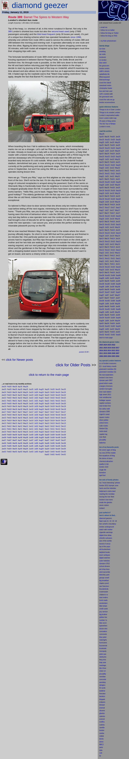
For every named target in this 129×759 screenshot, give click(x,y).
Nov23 (58, 395)
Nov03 (58, 452)
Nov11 (58, 429)
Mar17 (15, 412)
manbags (102, 665)
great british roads (105, 383)
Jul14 (36, 420)
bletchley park (104, 575)
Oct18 (52, 409)
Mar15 (15, 418)
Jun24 (31, 392)
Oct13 (52, 423)
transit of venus (104, 544)
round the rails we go (107, 100)
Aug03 (41, 452)
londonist (102, 57)
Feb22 (9, 398)
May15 (25, 418)
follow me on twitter (108, 30)
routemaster (103, 592)
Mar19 (15, 406)
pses (103, 702)
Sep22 (47, 398)
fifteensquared (104, 77)
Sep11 (47, 429)
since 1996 (75, 37)
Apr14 (20, 420)
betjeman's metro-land (107, 491)
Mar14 (15, 420)
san (100, 586)
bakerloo (102, 443)
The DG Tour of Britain (107, 124)
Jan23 (4, 395)
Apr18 (20, 409)
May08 (25, 437)
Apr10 (20, 432)
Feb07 (9, 440)
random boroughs (105, 389)
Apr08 (20, 437)
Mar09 (15, 435)
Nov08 (58, 437)
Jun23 (31, 395)
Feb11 (9, 429)
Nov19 (58, 406)
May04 (25, 449)
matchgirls (103, 640)
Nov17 (58, 412)
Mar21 (15, 401)
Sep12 (47, 426)
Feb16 (9, 415)
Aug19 (41, 406)
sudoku (102, 725)
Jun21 (31, 401)
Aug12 (41, 426)
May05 (25, 446)
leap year (102, 662)
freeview (102, 694)
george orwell (104, 578)
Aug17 (41, 412)
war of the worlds (105, 541)
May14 (25, 420)
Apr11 (20, 429)
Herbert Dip (103, 428)
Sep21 (47, 401)
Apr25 (20, 389)
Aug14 (41, 420)
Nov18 (58, 409)
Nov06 (58, 443)
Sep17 (47, 412)
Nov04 (58, 449)
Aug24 (41, 392)
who (105, 629)
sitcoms (102, 711)
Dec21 (63, 401)
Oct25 (52, 389)
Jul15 (36, 418)
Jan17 (4, 412)
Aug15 (41, 418)
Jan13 (4, 423)
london (101, 527)
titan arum (103, 623)
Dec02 (63, 454)
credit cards (103, 609)
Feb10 (9, 432)
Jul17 (36, 412)
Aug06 (41, 443)
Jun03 (31, 452)
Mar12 (15, 426)
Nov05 (58, 446)
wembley (102, 682)
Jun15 (31, 418)
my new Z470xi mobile (107, 453)
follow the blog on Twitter (110, 33)
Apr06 (20, 443)
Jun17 (31, 412)
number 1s (103, 620)
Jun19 (31, 406)
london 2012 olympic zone (108, 485)
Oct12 (52, 426)
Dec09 (63, 435)
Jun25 (31, 389)
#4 (116, 521)
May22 (25, 398)
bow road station (105, 392)
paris (101, 747)
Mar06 (15, 443)
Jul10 (36, 432)
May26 (25, 386)
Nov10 (58, 432)
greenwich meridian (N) (107, 369)
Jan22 (4, 398)
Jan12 (4, 426)
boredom (102, 473)
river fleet (102, 437)
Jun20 (31, 403)
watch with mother (106, 529)
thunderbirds (103, 589)
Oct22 (52, 398)
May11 (25, 429)
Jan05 (4, 446)
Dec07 (63, 440)
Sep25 (47, 389)
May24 (25, 392)
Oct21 (52, 401)
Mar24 (15, 392)
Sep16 (47, 415)
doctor (101, 629)
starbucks (102, 657)
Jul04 (36, 449)
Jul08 (36, 437)
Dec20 (63, 403)
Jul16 (36, 415)
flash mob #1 (104, 521)
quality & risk (104, 464)
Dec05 (63, 446)
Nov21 (58, 401)
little (100, 606)
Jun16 (31, 415)
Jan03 (4, 452)
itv (100, 756)
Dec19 (63, 406)
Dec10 (63, 432)
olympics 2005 (104, 411)
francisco (105, 586)
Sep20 (47, 403)
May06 (25, 443)
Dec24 (63, 392)
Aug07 (41, 440)
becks (101, 739)
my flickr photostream (108, 41)
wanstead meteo (105, 85)
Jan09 (4, 435)
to (101, 750)
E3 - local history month (107, 366)
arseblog (102, 51)
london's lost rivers (106, 378)
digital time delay (105, 535)
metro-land (103, 431)
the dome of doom (106, 458)
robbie (101, 736)
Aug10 (41, 432)
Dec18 (63, 409)
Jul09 (36, 435)
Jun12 (31, 426)
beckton (102, 696)
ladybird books (104, 552)
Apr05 (20, 446)
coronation (103, 631)
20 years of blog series (107, 121)
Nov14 (58, 420)
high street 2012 (105, 394)
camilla (101, 727)
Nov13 (58, 423)
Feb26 (9, 386)
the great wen (104, 66)
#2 (110, 521)
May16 (25, 415)
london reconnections (107, 102)
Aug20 (41, 403)
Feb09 (9, 435)
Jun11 (31, 429)
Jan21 (4, 401)
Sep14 (47, 420)
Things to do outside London (109, 112)
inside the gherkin (105, 502)
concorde (102, 679)
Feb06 (9, 443)
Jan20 (4, 403)
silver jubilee (103, 420)
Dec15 (63, 418)
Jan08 (4, 437)
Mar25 (15, 389)
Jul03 (36, 452)
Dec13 (63, 423)
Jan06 (4, 443)
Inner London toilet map (107, 118)
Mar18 (15, 409)
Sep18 (47, 409)
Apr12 (20, 426)
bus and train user (105, 91)
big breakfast (104, 580)
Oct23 (52, 395)
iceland (102, 508)
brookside (102, 648)
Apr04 (20, 449)
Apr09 (20, 435)
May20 (25, 403)
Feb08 (9, 437)
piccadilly (102, 440)
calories (102, 716)
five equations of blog (107, 456)
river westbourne (105, 397)
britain (105, 606)
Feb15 (9, 418)
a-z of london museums (107, 363)
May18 (25, 409)
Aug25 (41, 389)
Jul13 (36, 423)
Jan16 (4, 415)
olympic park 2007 (106, 380)
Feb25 (9, 389)
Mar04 (15, 449)
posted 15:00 (84, 352)
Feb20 (9, 403)
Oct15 (52, 418)
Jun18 (31, 409)
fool (104, 475)
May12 (25, 426)
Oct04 (52, 449)
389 (10, 31)
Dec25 (63, 389)
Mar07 (15, 440)
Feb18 (9, 409)
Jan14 (4, 420)
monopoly (102, 651)
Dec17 (63, 412)
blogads (102, 699)
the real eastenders (106, 375)
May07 (25, 440)
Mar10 (15, 432)
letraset (102, 705)
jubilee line (103, 617)
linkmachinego (104, 80)
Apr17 (20, 412)
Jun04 (31, 449)
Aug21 (41, 401)
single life (102, 470)
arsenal (102, 708)
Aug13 (41, 423)
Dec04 (63, 449)
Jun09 (31, 435)
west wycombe (104, 572)
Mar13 (15, 423)
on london (103, 60)
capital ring (103, 434)
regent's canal (104, 414)
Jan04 (4, 449)
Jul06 (36, 443)
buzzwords (103, 646)
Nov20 (58, 403)
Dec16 (63, 415)
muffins (102, 722)
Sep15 (47, 418)
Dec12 (63, 426)
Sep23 (47, 395)
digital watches (104, 558)
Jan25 (4, 389)
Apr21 (20, 401)
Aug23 (41, 395)
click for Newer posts (19, 359)
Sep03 (47, 452)
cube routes (103, 426)
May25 (25, 389)
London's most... (105, 126)
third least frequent (46, 34)
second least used (60, 31)
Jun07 (31, 440)
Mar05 (15, 446)
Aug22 (41, 398)
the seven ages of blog (107, 450)
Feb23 (9, 395)
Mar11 (15, 429)
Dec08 (63, 437)
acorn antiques (104, 555)
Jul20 (36, 403)
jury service (103, 612)
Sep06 (47, 443)
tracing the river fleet (106, 497)
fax (103, 733)
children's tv (103, 595)
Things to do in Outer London (110, 110)
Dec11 (63, 429)
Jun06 (31, 443)
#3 (113, 521)
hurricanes (103, 643)
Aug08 (41, 437)
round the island (105, 83)
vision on (102, 671)
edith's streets (104, 71)
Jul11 (36, 429)
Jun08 (31, 437)
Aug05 (41, 446)
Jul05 (36, 446)
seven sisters (104, 505)
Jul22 (36, 398)
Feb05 (9, 446)
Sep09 (47, 435)
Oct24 (52, 392)
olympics (102, 563)
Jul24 (36, 392)
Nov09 (58, 435)
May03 (25, 452)
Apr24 (20, 392)
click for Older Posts (73, 365)
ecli (100, 702)
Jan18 (4, 409)
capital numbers (105, 403)
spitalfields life (104, 74)
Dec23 (63, 395)
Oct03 (52, 452)
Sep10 (47, 432)
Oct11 (52, 429)
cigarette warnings (106, 532)
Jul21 (36, 401)
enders (105, 597)
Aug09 (41, 435)
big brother (103, 614)
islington (102, 685)
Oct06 (52, 443)
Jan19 (4, 406)
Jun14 (31, 420)
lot (100, 750)
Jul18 (36, 409)
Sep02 (47, 454)
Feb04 (9, 449)
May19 (25, 406)
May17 (25, 412)
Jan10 (4, 432)
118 (100, 753)
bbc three (102, 668)
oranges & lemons (106, 386)
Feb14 (9, 420)
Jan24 (4, 392)
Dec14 (63, 420)
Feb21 (9, 401)
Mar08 (15, 437)
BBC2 (101, 744)
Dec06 (63, 443)
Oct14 (52, 420)
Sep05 (47, 446)
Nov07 (58, 440)
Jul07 (36, 440)
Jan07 (4, 440)
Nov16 (58, 415)
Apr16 (20, 415)
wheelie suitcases (105, 538)
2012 (108, 563)
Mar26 (15, 386)
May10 (25, 432)
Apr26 (20, 386)
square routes (104, 417)
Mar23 (15, 395)
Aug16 (41, 415)
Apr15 (20, 418)
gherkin (102, 713)
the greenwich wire (106, 97)
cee (100, 733)
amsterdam (103, 603)
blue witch (103, 63)
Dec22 (63, 398)
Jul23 (36, 395)
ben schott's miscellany (107, 524)
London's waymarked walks (109, 115)
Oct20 (52, 403)
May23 (25, 395)
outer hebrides (104, 561)
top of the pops (104, 546)
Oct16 (52, 415)
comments (103, 634)
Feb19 (9, 406)
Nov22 (58, 398)
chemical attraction (106, 461)
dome (101, 742)
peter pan (102, 654)
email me (104, 27)
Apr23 (20, 395)
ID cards (102, 688)
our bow (102, 49)
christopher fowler (105, 88)
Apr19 (20, 406)
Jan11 (4, 429)
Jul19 (36, 406)
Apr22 (20, 398)
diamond (102, 518)
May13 (25, 423)
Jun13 (31, 423)
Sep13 (47, 423)
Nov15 (58, 418)
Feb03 (9, 452)
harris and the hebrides (107, 488)
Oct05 (52, 446)
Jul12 (36, 426)
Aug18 (41, 409)
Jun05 (31, 446)
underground (109, 527)
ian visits (102, 54)
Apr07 (20, 440)
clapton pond (104, 583)
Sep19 (47, 406)
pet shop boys (104, 569)
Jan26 (4, 386)
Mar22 (15, 398)
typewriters (103, 626)
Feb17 (9, 412)
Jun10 (31, 432)
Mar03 (15, 452)
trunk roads (103, 600)
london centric (104, 68)
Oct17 (52, 412)
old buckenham (104, 549)
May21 (25, 401)
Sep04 (47, 449)
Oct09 (52, 435)
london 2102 (103, 467)
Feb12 (9, 426)
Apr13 (20, 423)
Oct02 (52, 454)
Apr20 (20, 403)
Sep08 (47, 437)
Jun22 (31, 398)
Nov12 (58, 426)
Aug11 (41, 429)
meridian (111, 494)
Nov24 (58, 392)
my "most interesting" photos (109, 483)
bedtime (102, 691)
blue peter (103, 637)
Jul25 (36, 389)
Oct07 (52, 440)
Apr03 (20, 452)
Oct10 (52, 432)
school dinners (104, 566)
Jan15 (4, 418)
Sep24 (47, 392)
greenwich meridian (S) (107, 372)
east (100, 597)
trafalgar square (105, 400)
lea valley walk (104, 409)
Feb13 (9, 423)
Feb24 (9, 392)
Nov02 (58, 454)
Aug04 (41, 449)
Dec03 (63, 452)
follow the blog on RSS (109, 36)
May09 (25, 435)
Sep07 (47, 440)
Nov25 (58, 389)
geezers (109, 518)
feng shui (102, 660)
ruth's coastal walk (106, 94)
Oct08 (52, 437)
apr (100, 475)
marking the (103, 494)
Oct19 (52, 406)
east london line (105, 406)
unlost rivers (103, 423)
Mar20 (15, 403)
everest (102, 719)
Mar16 (15, 415)
